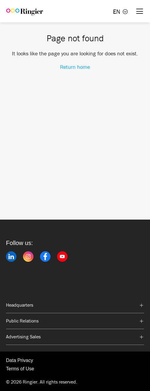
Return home (75, 67)
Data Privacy (19, 360)
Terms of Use (20, 368)
